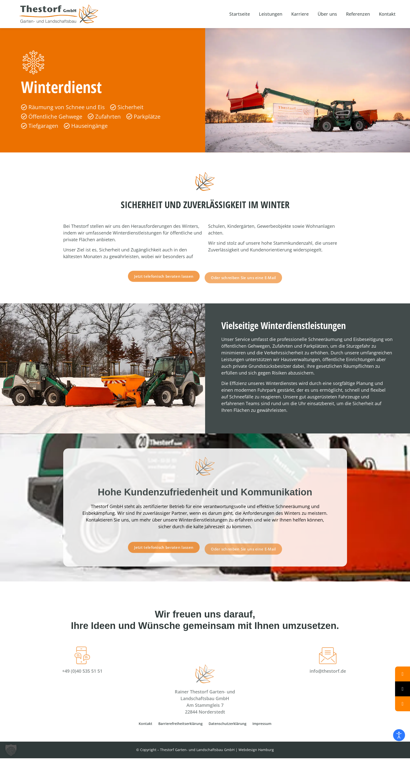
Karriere (300, 14)
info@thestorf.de (372, 671)
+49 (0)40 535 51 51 (38, 671)
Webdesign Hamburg (256, 749)
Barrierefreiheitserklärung (180, 723)
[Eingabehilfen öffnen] (399, 735)
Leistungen (270, 14)
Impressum (261, 723)
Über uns (327, 14)
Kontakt (387, 14)
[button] (11, 750)
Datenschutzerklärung (227, 723)
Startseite (239, 14)
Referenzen (358, 14)
